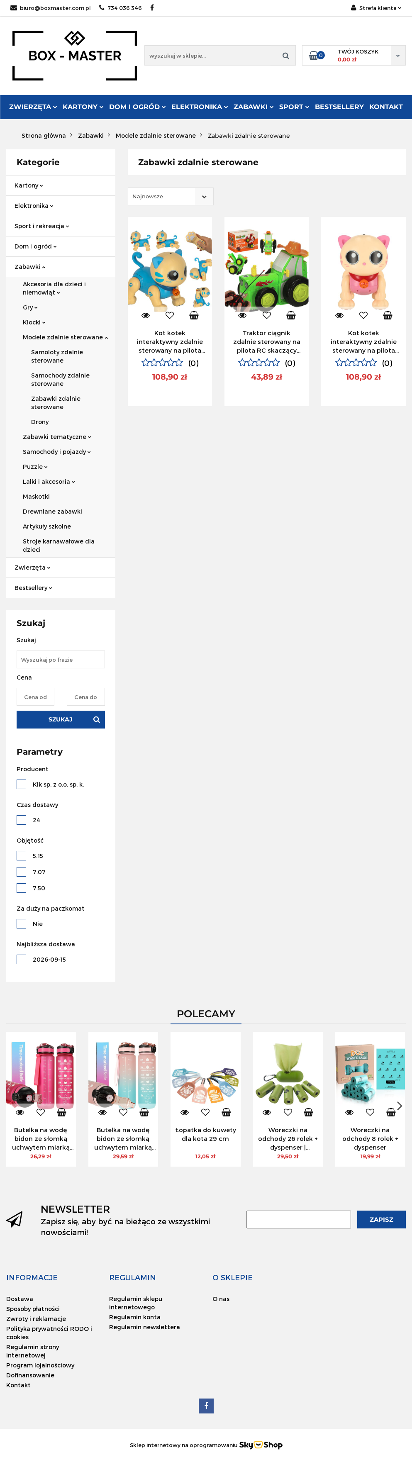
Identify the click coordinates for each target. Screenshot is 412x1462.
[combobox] (171, 196)
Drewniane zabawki (52, 511)
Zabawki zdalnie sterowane (55, 402)
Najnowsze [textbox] (147, 196)
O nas (220, 1298)
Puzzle (35, 466)
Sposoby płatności (33, 1308)
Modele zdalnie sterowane (65, 337)
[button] (32, 1277)
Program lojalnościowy (40, 1365)
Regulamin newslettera (144, 1326)
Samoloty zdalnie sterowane (57, 356)
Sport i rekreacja (42, 225)
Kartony (83, 107)
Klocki (34, 322)
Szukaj (61, 719)
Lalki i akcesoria (49, 481)
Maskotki (36, 496)
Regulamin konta (135, 1317)
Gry (30, 307)
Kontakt (386, 107)
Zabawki (254, 107)
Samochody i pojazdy (57, 451)
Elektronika (199, 107)
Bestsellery (339, 107)
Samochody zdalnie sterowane (60, 379)
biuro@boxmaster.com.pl (50, 8)
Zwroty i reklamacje (36, 1318)
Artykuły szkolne (47, 526)
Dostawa (19, 1298)
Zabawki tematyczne (57, 436)
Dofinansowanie (30, 1375)
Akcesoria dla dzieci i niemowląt (54, 288)
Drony (40, 421)
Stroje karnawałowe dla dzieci (59, 545)
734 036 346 (120, 8)
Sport (294, 107)
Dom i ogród (137, 107)
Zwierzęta (33, 107)
